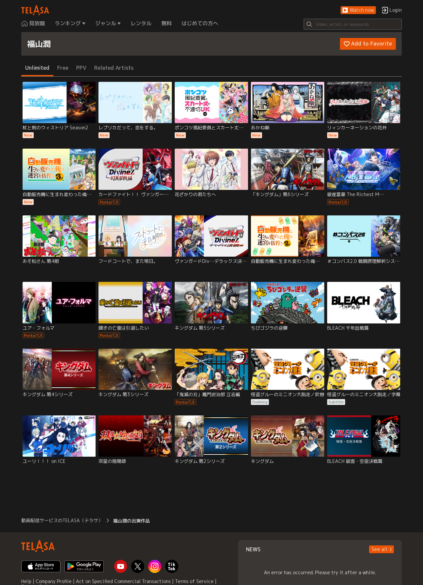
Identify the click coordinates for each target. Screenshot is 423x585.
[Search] (353, 24)
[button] (358, 10)
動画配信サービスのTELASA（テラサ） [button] (62, 520)
